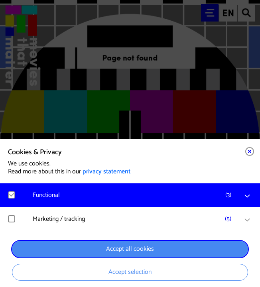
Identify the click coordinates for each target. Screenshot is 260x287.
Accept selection (130, 272)
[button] (134, 195)
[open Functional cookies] (247, 196)
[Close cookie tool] (249, 151)
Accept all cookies (130, 249)
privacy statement (106, 171)
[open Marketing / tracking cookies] (247, 220)
